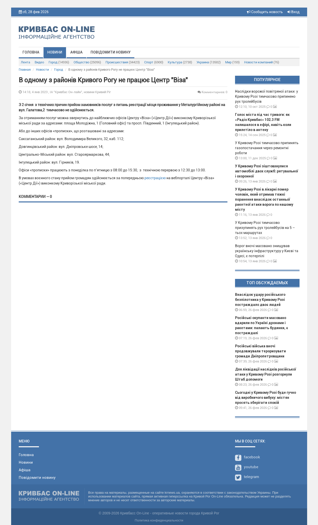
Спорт (153, 62)
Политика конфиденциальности (159, 520)
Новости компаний (261, 62)
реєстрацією (155, 178)
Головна (31, 52)
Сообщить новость (265, 12)
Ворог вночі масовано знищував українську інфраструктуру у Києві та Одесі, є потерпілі (266, 251)
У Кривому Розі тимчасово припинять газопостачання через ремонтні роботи (267, 148)
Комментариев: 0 (212, 92)
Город (59, 62)
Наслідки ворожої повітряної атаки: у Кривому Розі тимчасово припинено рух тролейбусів (266, 96)
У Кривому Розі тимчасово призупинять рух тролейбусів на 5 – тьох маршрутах (265, 228)
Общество (87, 62)
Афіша (76, 52)
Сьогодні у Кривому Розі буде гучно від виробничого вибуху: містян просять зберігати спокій (265, 397)
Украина (209, 62)
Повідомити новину (111, 52)
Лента (25, 62)
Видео (39, 62)
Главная (25, 69)
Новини (54, 52)
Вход (293, 12)
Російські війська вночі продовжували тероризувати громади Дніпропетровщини (260, 351)
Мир (232, 62)
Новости (42, 69)
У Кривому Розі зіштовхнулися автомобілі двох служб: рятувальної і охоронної (266, 171)
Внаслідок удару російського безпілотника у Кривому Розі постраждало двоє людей (260, 300)
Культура (180, 62)
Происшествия (122, 62)
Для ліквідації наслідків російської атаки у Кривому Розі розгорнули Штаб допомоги (265, 374)
